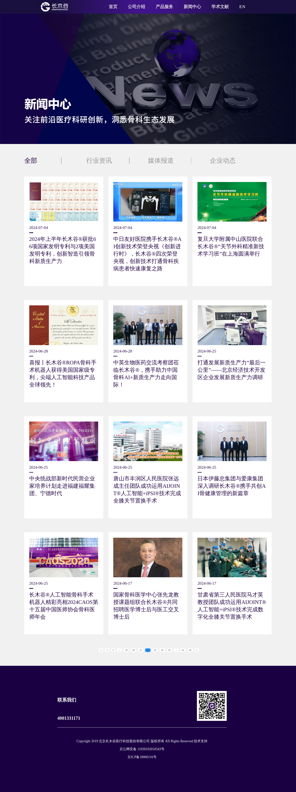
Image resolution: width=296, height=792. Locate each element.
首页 (113, 6)
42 (190, 650)
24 (162, 650)
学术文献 (220, 6)
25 (169, 650)
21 (141, 650)
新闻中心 (192, 6)
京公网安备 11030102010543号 (141, 749)
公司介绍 (136, 6)
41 (183, 650)
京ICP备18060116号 (141, 757)
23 (155, 650)
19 (126, 650)
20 (133, 650)
